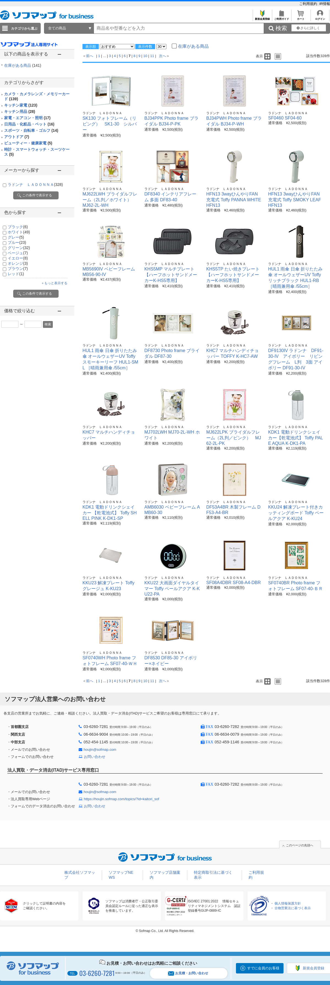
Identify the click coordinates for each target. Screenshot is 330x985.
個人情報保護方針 (287, 903)
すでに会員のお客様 (263, 968)
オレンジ (18, 263)
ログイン (320, 17)
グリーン (19, 247)
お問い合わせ (94, 757)
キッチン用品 (19, 111)
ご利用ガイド (281, 17)
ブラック (18, 227)
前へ (89, 56)
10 (145, 56)
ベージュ (18, 253)
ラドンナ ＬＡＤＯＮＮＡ (35, 184)
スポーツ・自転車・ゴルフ (31, 130)
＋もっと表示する (54, 283)
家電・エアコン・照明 (27, 118)
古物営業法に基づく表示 (292, 908)
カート (301, 17)
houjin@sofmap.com (100, 749)
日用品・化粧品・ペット (29, 124)
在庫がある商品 (22, 65)
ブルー (17, 242)
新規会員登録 (262, 17)
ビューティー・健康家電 (28, 143)
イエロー (18, 258)
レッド (16, 274)
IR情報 (324, 4)
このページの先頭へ (299, 845)
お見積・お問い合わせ (188, 973)
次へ (162, 56)
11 (152, 56)
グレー (16, 237)
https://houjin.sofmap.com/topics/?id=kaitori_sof (121, 799)
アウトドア (16, 137)
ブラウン (18, 268)
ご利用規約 (308, 4)
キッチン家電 (20, 105)
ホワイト (19, 232)
